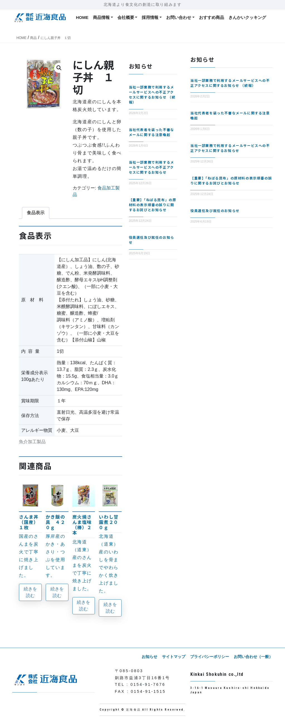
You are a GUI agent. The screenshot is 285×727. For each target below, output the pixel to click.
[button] (59, 68)
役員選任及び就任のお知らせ (215, 210)
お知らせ (150, 656)
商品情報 (101, 17)
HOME (82, 17)
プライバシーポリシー (209, 656)
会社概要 (125, 17)
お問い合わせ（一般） (253, 656)
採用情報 (150, 17)
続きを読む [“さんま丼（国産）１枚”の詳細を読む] (30, 592)
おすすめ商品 (211, 17)
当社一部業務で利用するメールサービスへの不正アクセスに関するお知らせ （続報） (152, 94)
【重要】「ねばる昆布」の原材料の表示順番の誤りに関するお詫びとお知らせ (152, 204)
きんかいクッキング (247, 17)
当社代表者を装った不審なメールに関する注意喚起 (151, 132)
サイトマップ (174, 656)
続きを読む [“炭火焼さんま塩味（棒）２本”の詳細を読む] (83, 605)
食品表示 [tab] (36, 212)
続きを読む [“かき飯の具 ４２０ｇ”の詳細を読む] (57, 592)
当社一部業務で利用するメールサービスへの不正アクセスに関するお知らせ (151, 167)
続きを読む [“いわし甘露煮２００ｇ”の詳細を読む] (110, 607)
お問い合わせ (178, 17)
